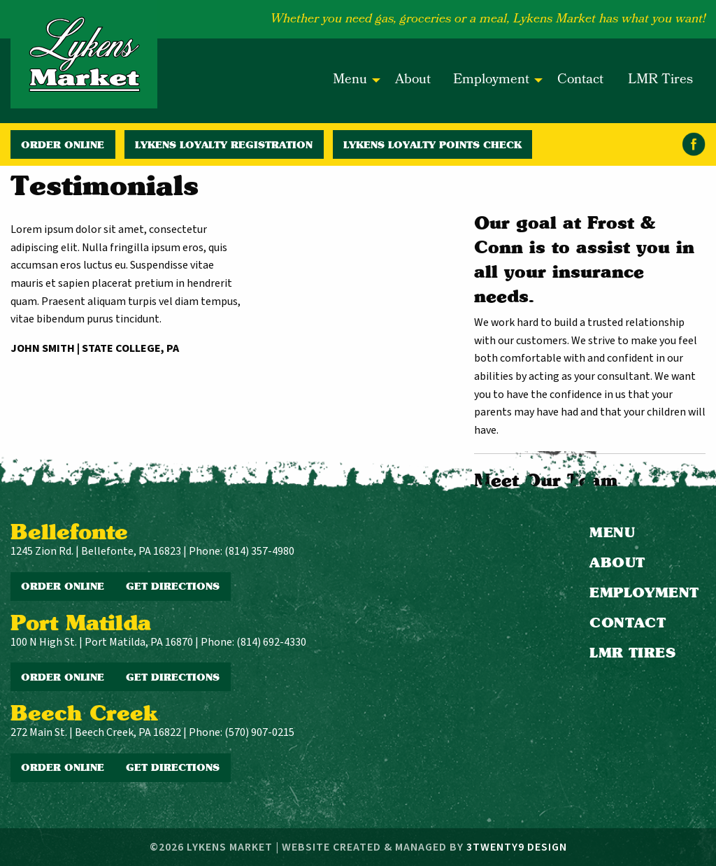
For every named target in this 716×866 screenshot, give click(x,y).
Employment (491, 80)
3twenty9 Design (516, 847)
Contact (580, 80)
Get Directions (173, 586)
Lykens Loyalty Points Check (432, 144)
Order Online (62, 144)
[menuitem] (353, 81)
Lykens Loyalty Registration (224, 144)
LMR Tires (660, 80)
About (413, 80)
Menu (350, 80)
